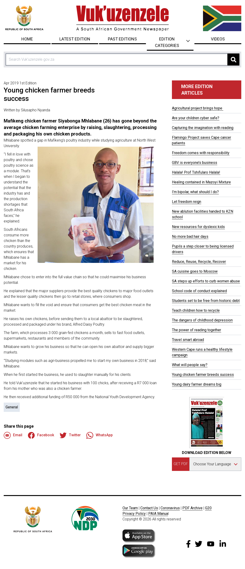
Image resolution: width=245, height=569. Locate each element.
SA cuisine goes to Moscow (195, 271)
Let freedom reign (186, 201)
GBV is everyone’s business (194, 162)
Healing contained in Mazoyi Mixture (201, 182)
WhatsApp (99, 435)
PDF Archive (192, 508)
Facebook (41, 435)
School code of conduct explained (199, 291)
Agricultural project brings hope (197, 108)
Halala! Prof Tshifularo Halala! (196, 172)
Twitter (70, 435)
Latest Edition (74, 38)
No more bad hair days (190, 236)
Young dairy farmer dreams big (196, 384)
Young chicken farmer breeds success (203, 374)
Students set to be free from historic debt (206, 300)
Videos (218, 38)
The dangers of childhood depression (202, 320)
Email (13, 435)
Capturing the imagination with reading (202, 128)
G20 (208, 508)
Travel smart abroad (188, 339)
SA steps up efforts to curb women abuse (206, 281)
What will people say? (189, 365)
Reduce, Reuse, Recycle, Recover (199, 261)
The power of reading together (196, 330)
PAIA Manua (158, 513)
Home (27, 38)
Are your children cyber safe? (195, 118)
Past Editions (122, 38)
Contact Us (149, 508)
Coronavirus (170, 508)
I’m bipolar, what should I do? (195, 192)
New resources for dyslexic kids (198, 227)
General (12, 407)
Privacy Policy (134, 513)
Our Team (130, 508)
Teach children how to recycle (196, 310)
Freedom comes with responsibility (200, 153)
